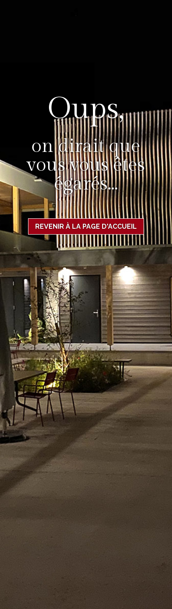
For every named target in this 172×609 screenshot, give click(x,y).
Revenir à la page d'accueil (86, 226)
